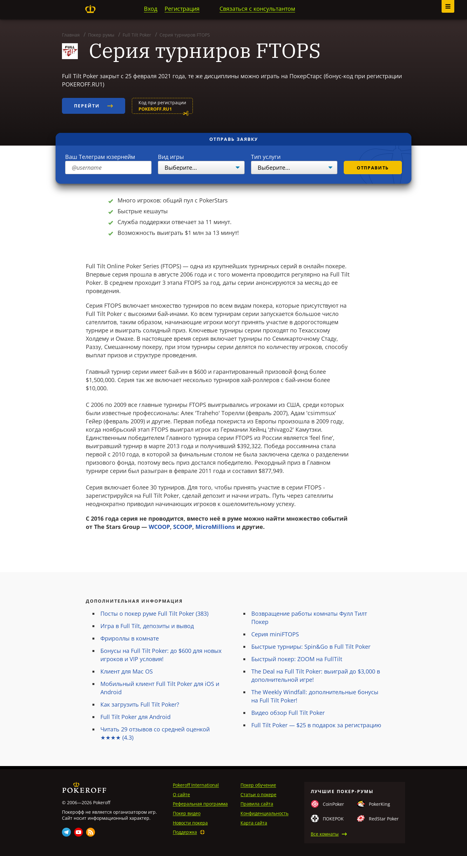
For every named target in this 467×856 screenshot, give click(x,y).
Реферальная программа (200, 804)
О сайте (181, 794)
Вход (150, 8)
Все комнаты (325, 834)
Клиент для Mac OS (126, 671)
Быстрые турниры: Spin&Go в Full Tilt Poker (310, 646)
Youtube (78, 832)
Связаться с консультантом (257, 8)
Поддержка (185, 832)
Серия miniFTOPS (275, 634)
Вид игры (171, 157)
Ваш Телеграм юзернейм (100, 157)
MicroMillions (215, 527)
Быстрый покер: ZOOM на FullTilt (296, 659)
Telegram (66, 832)
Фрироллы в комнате (129, 638)
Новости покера (190, 823)
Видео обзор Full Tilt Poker (288, 712)
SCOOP (182, 527)
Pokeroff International (196, 785)
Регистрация (182, 8)
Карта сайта (253, 823)
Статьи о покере (258, 794)
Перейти (93, 106)
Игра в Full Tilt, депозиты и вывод (147, 626)
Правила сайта (256, 804)
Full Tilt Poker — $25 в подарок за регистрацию (316, 725)
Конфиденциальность (264, 813)
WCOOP (159, 527)
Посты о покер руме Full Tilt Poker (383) (154, 613)
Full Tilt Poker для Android (135, 717)
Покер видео (186, 813)
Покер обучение (258, 785)
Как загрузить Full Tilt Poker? (139, 704)
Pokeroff (90, 9)
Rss (90, 832)
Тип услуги (266, 157)
